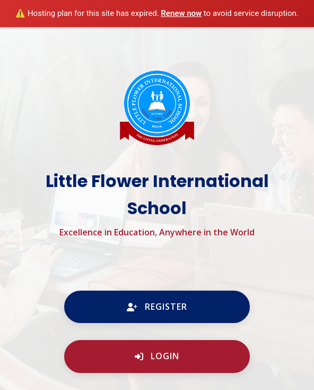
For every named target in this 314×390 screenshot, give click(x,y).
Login (157, 356)
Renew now (181, 13)
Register (157, 306)
